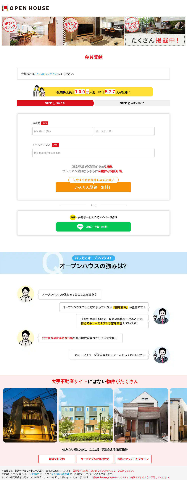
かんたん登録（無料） (93, 185)
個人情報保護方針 (60, 474)
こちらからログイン (46, 73)
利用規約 (34, 474)
